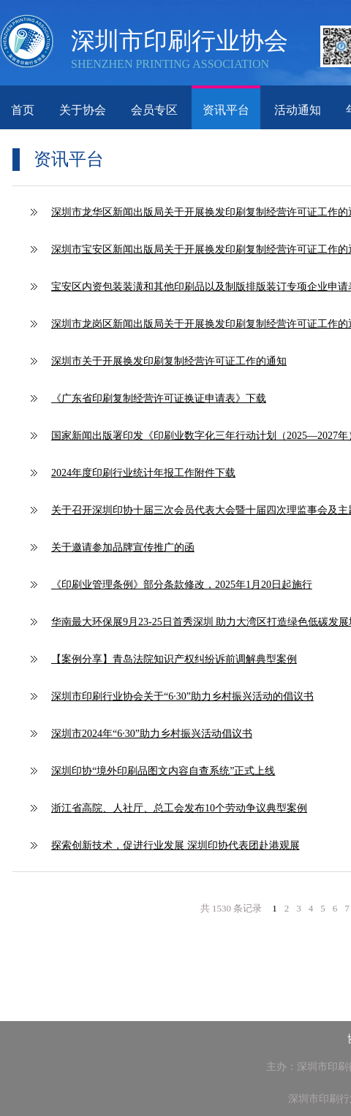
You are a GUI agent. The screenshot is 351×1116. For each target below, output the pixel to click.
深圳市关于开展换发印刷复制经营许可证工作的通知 (169, 361)
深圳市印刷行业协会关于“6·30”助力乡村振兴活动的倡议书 (182, 696)
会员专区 (154, 110)
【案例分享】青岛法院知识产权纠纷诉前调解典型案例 (174, 659)
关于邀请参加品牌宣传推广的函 (123, 547)
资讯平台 (226, 110)
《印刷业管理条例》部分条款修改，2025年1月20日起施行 (181, 584)
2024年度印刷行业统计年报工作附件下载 (143, 472)
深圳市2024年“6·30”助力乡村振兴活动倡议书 (151, 733)
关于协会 (82, 110)
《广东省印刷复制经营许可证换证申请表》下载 (158, 398)
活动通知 (297, 110)
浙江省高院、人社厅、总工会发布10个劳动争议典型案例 (179, 808)
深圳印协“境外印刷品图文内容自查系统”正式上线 (163, 770)
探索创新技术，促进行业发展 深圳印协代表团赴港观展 (175, 845)
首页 (22, 110)
